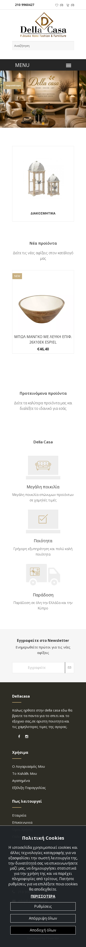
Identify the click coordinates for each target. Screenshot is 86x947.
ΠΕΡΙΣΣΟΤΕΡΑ (43, 896)
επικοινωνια (22, 822)
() (59, 5)
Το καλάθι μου (24, 773)
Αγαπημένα (21, 780)
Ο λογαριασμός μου (28, 766)
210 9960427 (23, 5)
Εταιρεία (19, 815)
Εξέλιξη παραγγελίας (29, 787)
